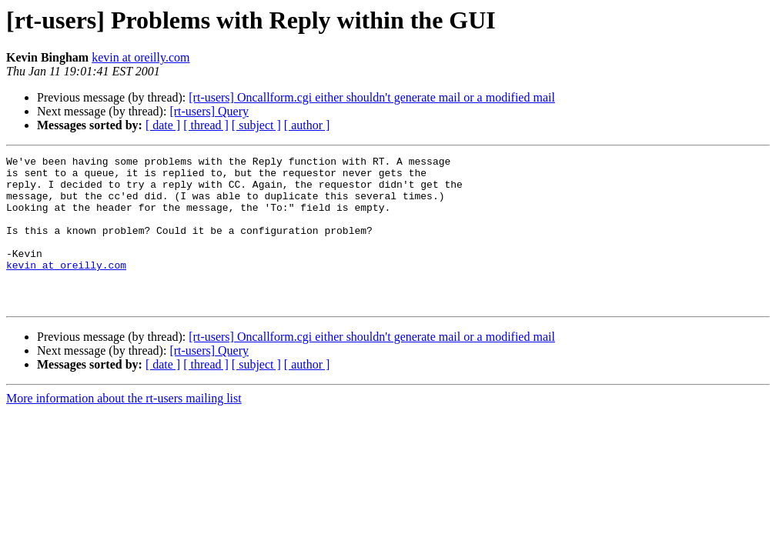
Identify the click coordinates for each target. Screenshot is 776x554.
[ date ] (163, 125)
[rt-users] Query (209, 111)
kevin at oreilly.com (140, 57)
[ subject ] (256, 125)
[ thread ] (206, 125)
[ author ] (307, 125)
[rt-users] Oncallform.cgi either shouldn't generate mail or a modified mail (372, 97)
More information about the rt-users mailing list (124, 428)
